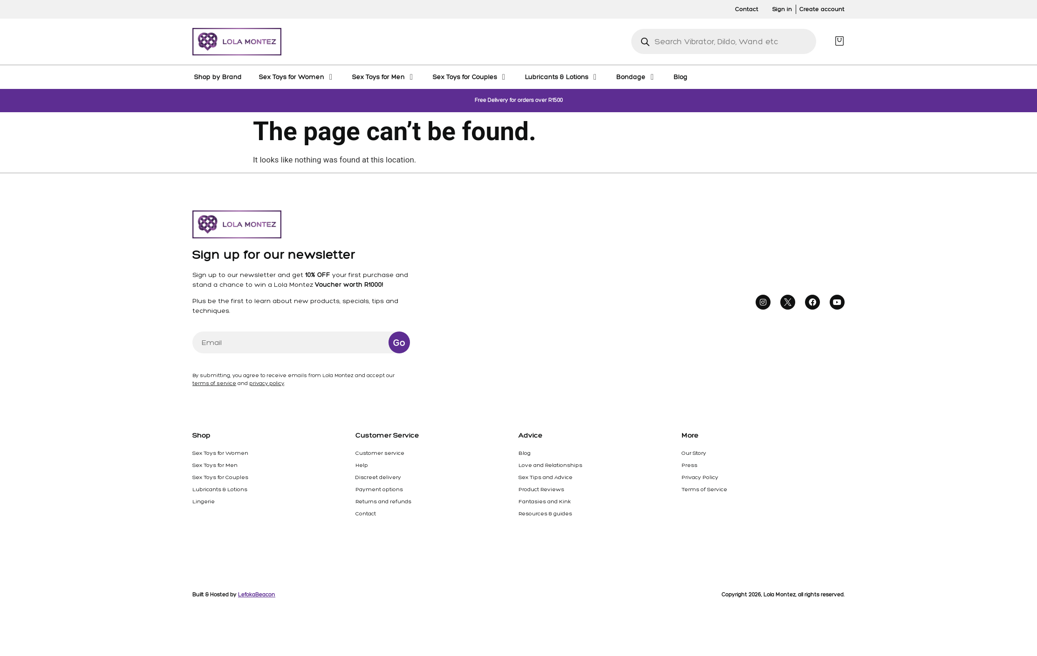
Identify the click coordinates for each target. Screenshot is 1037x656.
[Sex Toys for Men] (383, 76)
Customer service (379, 453)
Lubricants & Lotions (219, 489)
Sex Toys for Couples (220, 477)
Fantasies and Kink (544, 501)
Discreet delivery (378, 477)
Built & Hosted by (233, 594)
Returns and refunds (383, 501)
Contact (365, 513)
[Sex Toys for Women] (297, 76)
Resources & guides (545, 513)
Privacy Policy (700, 477)
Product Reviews (541, 489)
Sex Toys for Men (215, 465)
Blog (524, 453)
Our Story (694, 453)
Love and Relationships (550, 465)
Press (689, 465)
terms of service (214, 383)
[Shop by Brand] (218, 76)
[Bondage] (636, 76)
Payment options (379, 489)
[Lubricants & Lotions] (562, 76)
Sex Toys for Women (220, 453)
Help (361, 465)
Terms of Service (704, 489)
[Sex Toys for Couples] (470, 76)
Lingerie (203, 501)
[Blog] (680, 76)
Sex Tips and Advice (545, 477)
